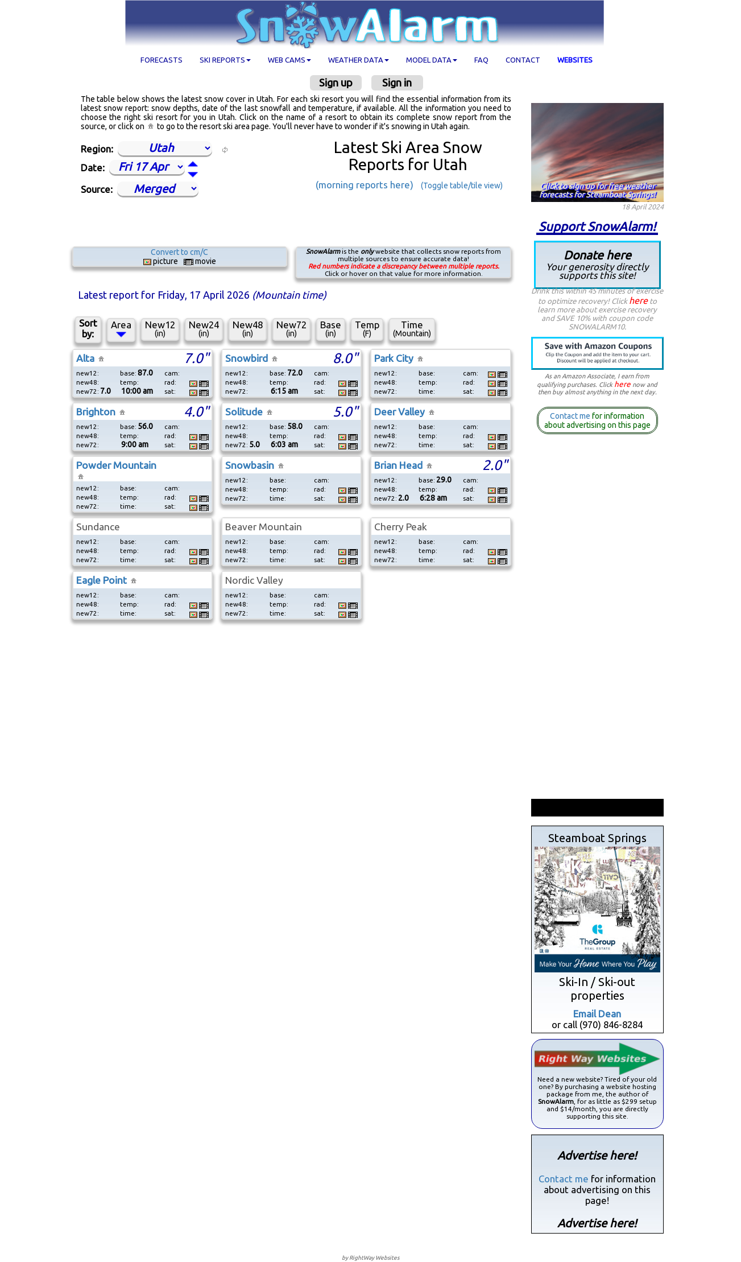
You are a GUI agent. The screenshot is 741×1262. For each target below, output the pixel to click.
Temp (367, 328)
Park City (393, 358)
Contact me (570, 415)
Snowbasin (249, 465)
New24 (204, 328)
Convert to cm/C (179, 252)
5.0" (345, 411)
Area (121, 328)
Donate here (597, 264)
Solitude (244, 411)
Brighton (95, 411)
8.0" (345, 358)
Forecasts (161, 60)
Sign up (336, 82)
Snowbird (246, 358)
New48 (248, 328)
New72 (291, 328)
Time (412, 328)
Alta (85, 358)
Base (330, 328)
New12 (160, 328)
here (638, 300)
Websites (575, 60)
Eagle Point (101, 580)
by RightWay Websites (370, 1258)
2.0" (494, 465)
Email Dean (597, 1013)
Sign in (397, 82)
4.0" (196, 411)
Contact (523, 60)
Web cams (289, 60)
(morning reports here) (364, 184)
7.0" (196, 358)
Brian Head (398, 465)
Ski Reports (225, 60)
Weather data (358, 60)
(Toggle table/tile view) (462, 185)
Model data (431, 60)
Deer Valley (399, 411)
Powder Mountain (116, 465)
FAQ (481, 60)
